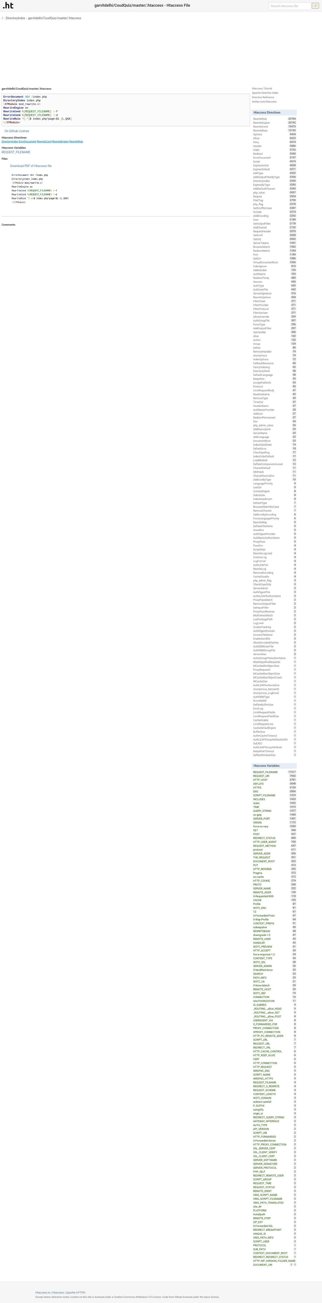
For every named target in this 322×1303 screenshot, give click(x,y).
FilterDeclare (275, 312)
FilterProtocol (275, 309)
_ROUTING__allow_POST (275, 1016)
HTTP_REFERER (275, 869)
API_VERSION (275, 1129)
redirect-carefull (275, 1101)
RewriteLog (275, 568)
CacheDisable (275, 576)
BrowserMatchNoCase (275, 506)
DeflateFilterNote (275, 526)
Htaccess (58, 1292)
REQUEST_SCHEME (275, 1090)
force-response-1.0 (275, 954)
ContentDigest (275, 491)
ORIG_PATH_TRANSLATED (275, 1202)
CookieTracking (275, 627)
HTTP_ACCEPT (275, 950)
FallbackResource (275, 363)
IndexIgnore (275, 266)
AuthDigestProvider (275, 534)
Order (275, 150)
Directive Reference (263, 97)
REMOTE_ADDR (275, 892)
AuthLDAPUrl (275, 565)
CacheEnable (275, 720)
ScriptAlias (275, 549)
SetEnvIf (275, 235)
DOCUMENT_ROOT (275, 861)
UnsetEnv (275, 530)
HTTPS (275, 787)
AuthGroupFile (275, 320)
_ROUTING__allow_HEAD (275, 1008)
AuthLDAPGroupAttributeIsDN (275, 739)
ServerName (275, 433)
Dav (275, 421)
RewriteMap (275, 522)
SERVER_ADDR (275, 853)
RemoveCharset (275, 510)
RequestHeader (275, 231)
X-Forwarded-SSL (275, 1226)
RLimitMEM (275, 700)
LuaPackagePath (275, 619)
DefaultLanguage (275, 375)
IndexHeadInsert (275, 499)
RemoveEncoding (275, 572)
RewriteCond (44, 141)
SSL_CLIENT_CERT (275, 1156)
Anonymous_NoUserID (275, 689)
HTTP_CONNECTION (275, 1063)
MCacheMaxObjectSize (275, 673)
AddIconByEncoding (275, 514)
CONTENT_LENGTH (275, 1094)
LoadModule (275, 460)
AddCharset (275, 227)
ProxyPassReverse (275, 611)
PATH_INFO (275, 977)
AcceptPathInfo (275, 382)
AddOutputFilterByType (275, 177)
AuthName (275, 274)
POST (275, 834)
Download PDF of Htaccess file (31, 166)
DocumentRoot (275, 440)
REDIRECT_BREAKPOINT (275, 1229)
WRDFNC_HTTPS (275, 1078)
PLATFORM (275, 1210)
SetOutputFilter (275, 223)
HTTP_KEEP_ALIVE (275, 1055)
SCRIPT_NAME (275, 1074)
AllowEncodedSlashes (275, 642)
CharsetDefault (275, 468)
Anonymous (275, 355)
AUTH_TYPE (275, 1125)
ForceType (275, 324)
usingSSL (275, 1109)
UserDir (275, 487)
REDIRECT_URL (275, 1047)
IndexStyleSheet (275, 444)
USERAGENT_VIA (275, 1020)
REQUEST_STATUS (275, 1187)
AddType (275, 173)
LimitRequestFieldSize (275, 716)
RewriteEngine (60, 141)
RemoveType (275, 398)
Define (275, 347)
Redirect (275, 153)
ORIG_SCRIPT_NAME (275, 1195)
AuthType (275, 285)
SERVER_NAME (275, 888)
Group (275, 343)
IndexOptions (275, 359)
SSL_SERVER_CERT (275, 1148)
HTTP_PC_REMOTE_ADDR (275, 1035)
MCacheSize (275, 681)
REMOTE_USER (275, 939)
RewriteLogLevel (275, 553)
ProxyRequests (275, 669)
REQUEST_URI (275, 776)
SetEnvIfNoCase (275, 208)
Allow (275, 138)
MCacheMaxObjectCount (275, 677)
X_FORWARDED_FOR (275, 1024)
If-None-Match (275, 985)
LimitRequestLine (275, 724)
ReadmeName (275, 394)
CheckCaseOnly (275, 584)
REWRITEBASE (275, 931)
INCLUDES (275, 799)
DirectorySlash (275, 371)
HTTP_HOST (275, 779)
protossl (275, 849)
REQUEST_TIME (275, 1183)
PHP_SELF (275, 1171)
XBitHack (275, 471)
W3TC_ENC (275, 907)
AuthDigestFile (275, 592)
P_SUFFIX (275, 1105)
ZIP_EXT (275, 1222)
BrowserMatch (275, 246)
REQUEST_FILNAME (275, 1082)
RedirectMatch (275, 250)
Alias (275, 336)
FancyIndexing (275, 367)
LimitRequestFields (275, 712)
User (275, 219)
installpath (275, 1214)
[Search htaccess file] (290, 6)
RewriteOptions (275, 297)
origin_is (275, 1113)
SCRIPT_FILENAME (275, 795)
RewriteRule (76, 141)
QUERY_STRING (275, 810)
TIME (275, 807)
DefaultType (275, 503)
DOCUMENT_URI (273, 1264)
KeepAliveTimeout (275, 751)
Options (275, 134)
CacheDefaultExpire (275, 728)
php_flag (275, 204)
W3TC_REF (275, 993)
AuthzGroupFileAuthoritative (275, 658)
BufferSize (275, 731)
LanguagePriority (275, 483)
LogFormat (275, 561)
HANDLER (275, 942)
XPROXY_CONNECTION (275, 1032)
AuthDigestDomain (275, 631)
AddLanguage (275, 437)
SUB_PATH (275, 1249)
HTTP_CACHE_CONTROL (275, 1051)
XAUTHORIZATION (275, 1001)
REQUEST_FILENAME (16, 152)
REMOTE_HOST (275, 989)
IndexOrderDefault (275, 456)
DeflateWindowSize (275, 755)
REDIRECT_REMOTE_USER (275, 1175)
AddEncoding (275, 215)
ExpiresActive (275, 165)
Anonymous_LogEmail (275, 693)
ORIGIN (275, 822)
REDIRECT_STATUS (275, 838)
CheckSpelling (275, 452)
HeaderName (275, 406)
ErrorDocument (27, 141)
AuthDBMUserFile (275, 646)
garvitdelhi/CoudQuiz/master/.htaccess (54, 18)
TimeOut (275, 402)
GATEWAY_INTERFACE (275, 1121)
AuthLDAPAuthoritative (275, 685)
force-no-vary (275, 826)
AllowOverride (275, 316)
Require (275, 196)
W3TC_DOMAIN (275, 1098)
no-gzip (275, 814)
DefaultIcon (275, 448)
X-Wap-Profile (275, 919)
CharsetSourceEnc (275, 475)
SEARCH (275, 973)
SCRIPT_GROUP (275, 1179)
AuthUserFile (275, 289)
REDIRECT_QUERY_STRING (275, 1117)
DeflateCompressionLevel (275, 464)
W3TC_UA (275, 981)
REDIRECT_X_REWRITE (275, 1086)
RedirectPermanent (275, 417)
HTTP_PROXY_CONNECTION (275, 1144)
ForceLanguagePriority (275, 518)
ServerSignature (275, 293)
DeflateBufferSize (275, 704)
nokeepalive (275, 927)
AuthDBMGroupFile (275, 650)
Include (275, 212)
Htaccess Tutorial (262, 88)
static (275, 803)
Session (275, 281)
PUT (275, 865)
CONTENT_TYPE (275, 958)
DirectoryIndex (15, 18)
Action (275, 340)
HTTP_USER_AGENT (275, 842)
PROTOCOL (275, 1245)
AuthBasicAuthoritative (275, 537)
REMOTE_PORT (275, 1218)
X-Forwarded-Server (275, 1140)
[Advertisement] (161, 52)
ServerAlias (275, 654)
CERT (275, 1059)
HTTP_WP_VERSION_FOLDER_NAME (275, 1261)
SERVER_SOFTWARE (275, 1160)
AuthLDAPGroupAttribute (275, 747)
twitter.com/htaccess (264, 101)
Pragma (275, 873)
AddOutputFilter (275, 328)
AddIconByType (275, 479)
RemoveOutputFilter (275, 603)
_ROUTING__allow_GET (275, 1012)
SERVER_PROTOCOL (275, 1167)
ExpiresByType (275, 184)
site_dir (275, 1206)
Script (275, 161)
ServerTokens (275, 243)
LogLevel (275, 623)
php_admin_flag (275, 580)
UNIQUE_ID (275, 1233)
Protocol (275, 386)
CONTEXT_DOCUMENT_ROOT (275, 1253)
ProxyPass (275, 541)
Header (275, 146)
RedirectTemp (275, 278)
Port (275, 254)
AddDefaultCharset (275, 188)
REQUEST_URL (275, 1043)
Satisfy (275, 239)
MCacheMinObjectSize (275, 665)
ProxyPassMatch (275, 600)
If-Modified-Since (275, 970)
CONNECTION (275, 997)
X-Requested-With (275, 896)
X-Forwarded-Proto (275, 915)
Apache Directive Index (265, 92)
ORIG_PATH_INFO (275, 1237)
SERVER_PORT (275, 818)
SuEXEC (275, 743)
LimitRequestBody (275, 390)
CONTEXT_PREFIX (275, 923)
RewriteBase (275, 130)
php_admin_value (275, 425)
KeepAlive (275, 378)
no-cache (275, 876)
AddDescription (275, 429)
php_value (275, 192)
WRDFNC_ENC (275, 1070)
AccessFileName (275, 634)
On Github (11, 131)
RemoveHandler (275, 351)
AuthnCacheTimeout (275, 735)
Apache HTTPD (75, 1292)
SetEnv (275, 258)
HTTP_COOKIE (275, 880)
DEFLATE (275, 783)
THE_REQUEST (275, 857)
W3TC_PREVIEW (275, 946)
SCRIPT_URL (275, 1039)
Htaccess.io (42, 1292)
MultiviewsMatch (275, 615)
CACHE (275, 900)
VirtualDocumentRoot (275, 262)
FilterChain (275, 301)
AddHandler (275, 270)
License (24, 131)
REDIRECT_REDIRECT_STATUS (275, 1257)
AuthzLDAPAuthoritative (275, 596)
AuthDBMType (275, 696)
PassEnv (275, 545)
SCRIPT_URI (275, 1132)
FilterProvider (275, 305)
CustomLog (275, 557)
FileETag (275, 200)
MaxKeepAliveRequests (275, 662)
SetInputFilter (275, 607)
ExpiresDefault (275, 169)
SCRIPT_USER (275, 1241)
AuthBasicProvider (275, 409)
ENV (275, 791)
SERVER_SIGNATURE (275, 1164)
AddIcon (275, 413)
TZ (275, 911)
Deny (275, 142)
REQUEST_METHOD (275, 845)
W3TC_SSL (275, 962)
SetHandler (275, 332)
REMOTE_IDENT (275, 1191)
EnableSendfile (275, 638)
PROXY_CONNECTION (275, 1028)
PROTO (275, 884)
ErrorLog (275, 708)
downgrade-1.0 (275, 935)
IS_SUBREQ (275, 1004)
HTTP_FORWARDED (275, 1136)
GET (275, 830)
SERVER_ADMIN (275, 966)
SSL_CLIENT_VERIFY (275, 1152)
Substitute (275, 495)
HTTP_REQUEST (275, 1067)
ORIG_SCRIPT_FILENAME (275, 1198)
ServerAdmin (275, 588)
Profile (275, 904)
